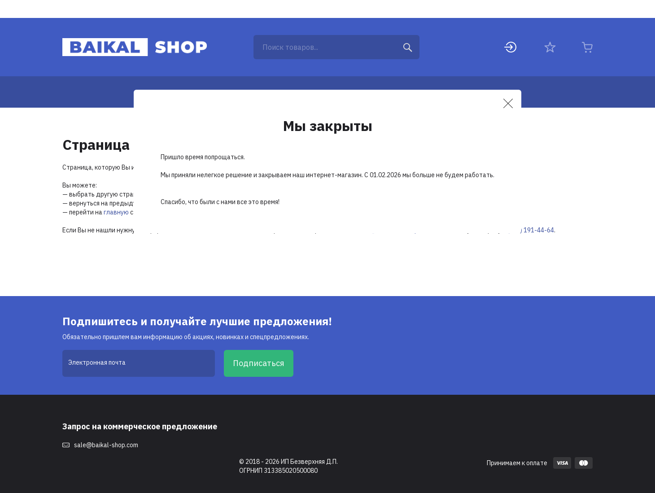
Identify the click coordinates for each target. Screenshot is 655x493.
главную (116, 212)
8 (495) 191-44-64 (528, 230)
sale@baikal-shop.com (106, 445)
